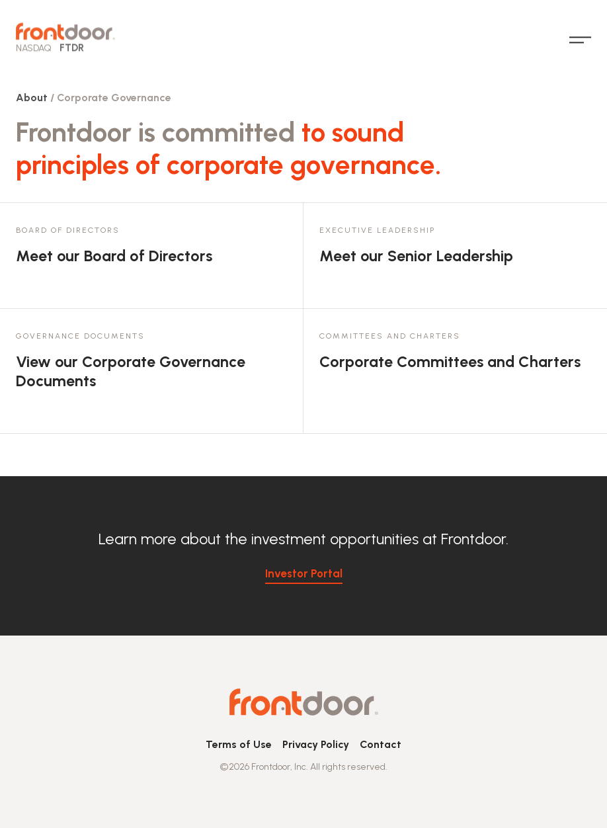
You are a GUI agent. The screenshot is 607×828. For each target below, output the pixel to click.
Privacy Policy (315, 744)
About (32, 97)
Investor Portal (304, 573)
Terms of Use (239, 744)
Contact (380, 744)
